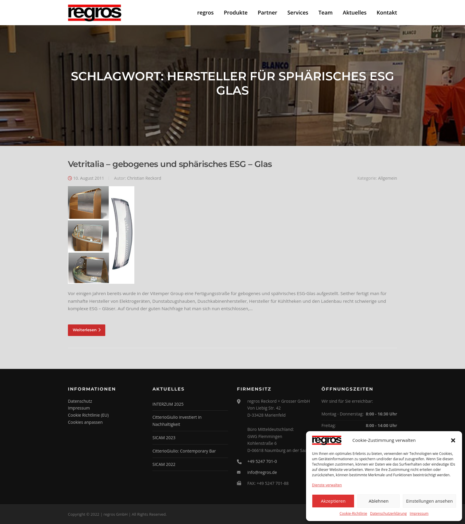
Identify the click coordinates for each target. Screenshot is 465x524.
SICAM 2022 (164, 464)
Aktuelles (355, 12)
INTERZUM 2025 (168, 404)
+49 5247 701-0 (262, 461)
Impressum (419, 513)
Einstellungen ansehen (429, 501)
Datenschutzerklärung (388, 513)
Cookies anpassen (85, 422)
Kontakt (387, 12)
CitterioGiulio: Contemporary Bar (184, 451)
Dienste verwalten (327, 485)
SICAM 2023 (164, 437)
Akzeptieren (333, 501)
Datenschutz (80, 401)
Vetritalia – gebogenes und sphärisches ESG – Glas (170, 164)
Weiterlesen (87, 329)
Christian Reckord (144, 178)
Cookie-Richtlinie (353, 513)
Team (326, 12)
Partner (267, 12)
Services (297, 12)
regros (205, 12)
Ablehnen (378, 501)
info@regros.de (262, 472)
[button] (453, 440)
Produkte (236, 12)
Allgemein (387, 178)
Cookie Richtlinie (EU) (88, 415)
